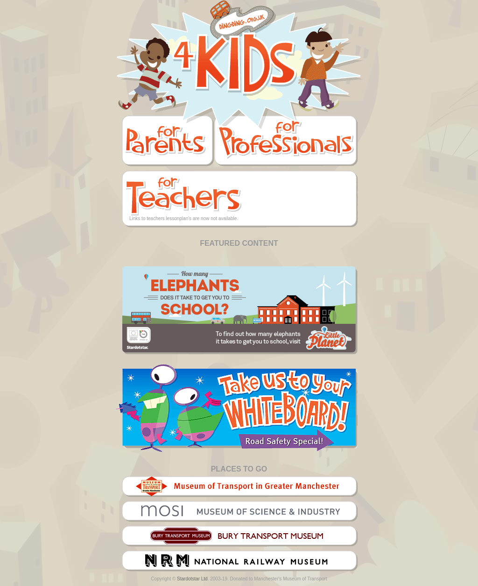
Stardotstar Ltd (192, 578)
